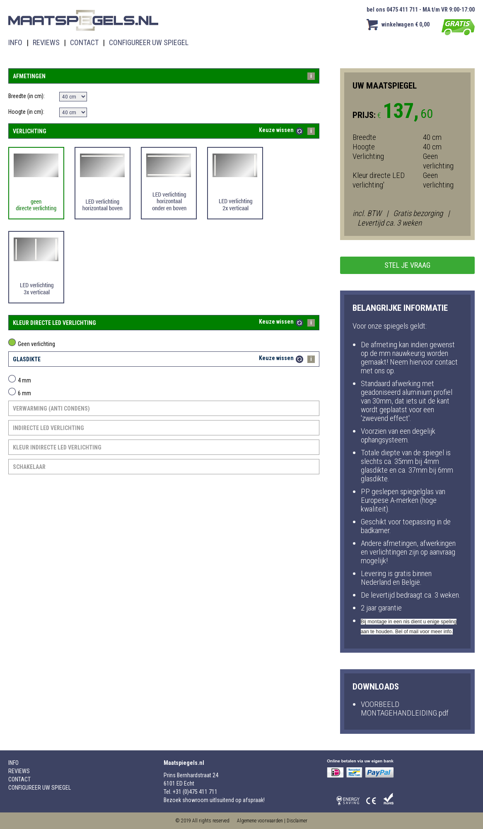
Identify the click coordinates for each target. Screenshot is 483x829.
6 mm (19, 393)
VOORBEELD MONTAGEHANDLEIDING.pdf (405, 708)
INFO (15, 42)
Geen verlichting (31, 344)
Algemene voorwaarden (260, 821)
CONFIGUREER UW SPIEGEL (148, 42)
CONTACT (84, 42)
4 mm (19, 380)
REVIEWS (46, 42)
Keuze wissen (276, 130)
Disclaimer (297, 821)
